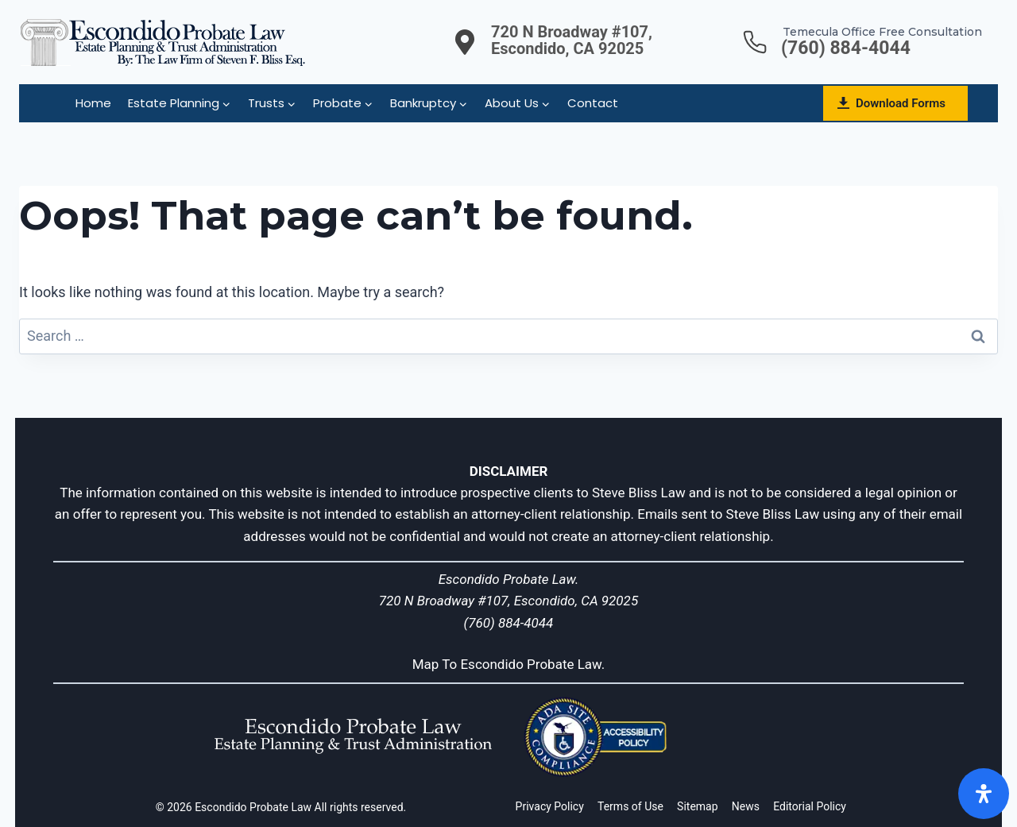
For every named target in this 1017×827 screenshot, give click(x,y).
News (746, 806)
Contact (592, 103)
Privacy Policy (550, 806)
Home (93, 103)
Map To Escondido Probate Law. (508, 664)
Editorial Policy (809, 806)
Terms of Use (630, 806)
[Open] (983, 793)
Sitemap (697, 806)
